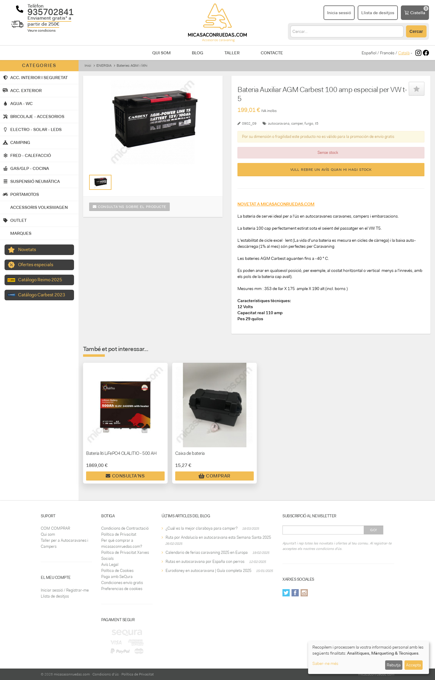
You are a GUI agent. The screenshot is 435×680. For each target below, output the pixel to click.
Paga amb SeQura (117, 576)
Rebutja (394, 665)
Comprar (214, 476)
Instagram (304, 592)
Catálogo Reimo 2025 (40, 280)
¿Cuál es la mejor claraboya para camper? (201, 528)
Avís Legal (109, 564)
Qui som (161, 53)
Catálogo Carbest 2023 (41, 295)
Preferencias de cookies (121, 588)
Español (369, 53)
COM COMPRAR (55, 528)
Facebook (295, 592)
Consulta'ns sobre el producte (129, 206)
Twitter (286, 592)
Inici (88, 65)
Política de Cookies (117, 570)
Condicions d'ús (105, 674)
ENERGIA (103, 65)
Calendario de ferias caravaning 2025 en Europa (207, 552)
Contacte (272, 53)
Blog (197, 53)
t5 (316, 123)
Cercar (416, 31)
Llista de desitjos (55, 596)
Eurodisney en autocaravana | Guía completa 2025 (208, 570)
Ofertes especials (35, 265)
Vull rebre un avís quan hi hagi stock (331, 169)
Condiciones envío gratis (122, 582)
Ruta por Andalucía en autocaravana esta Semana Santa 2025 (218, 537)
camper (297, 123)
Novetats (27, 250)
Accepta (413, 665)
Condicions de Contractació (125, 528)
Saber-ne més (325, 663)
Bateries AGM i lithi (132, 65)
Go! (373, 530)
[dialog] (368, 657)
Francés (387, 53)
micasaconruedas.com (72, 674)
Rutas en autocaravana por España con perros (205, 561)
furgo (308, 123)
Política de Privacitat (118, 534)
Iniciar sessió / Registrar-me (65, 590)
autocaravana (278, 123)
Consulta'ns (125, 476)
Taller (232, 53)
